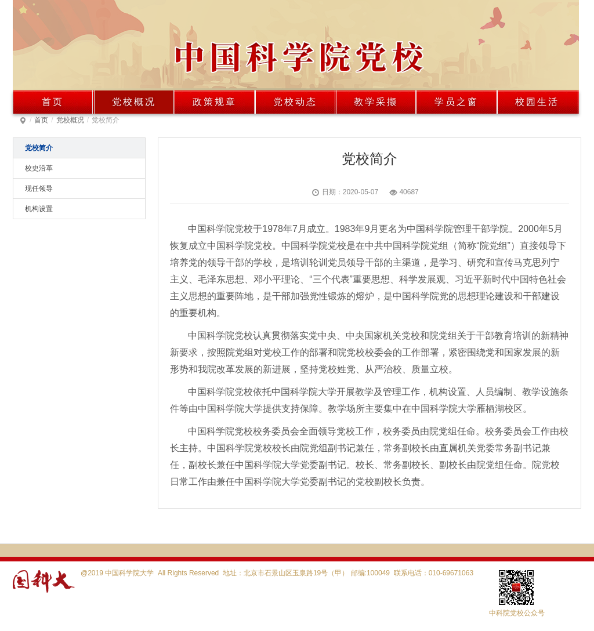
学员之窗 (456, 102)
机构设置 (39, 209)
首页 (53, 102)
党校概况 (134, 102)
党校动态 (295, 102)
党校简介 (39, 148)
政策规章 (215, 102)
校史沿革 (39, 168)
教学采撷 (376, 102)
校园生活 (537, 102)
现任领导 (39, 188)
